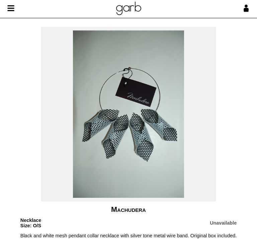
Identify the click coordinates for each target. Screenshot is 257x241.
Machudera (128, 209)
